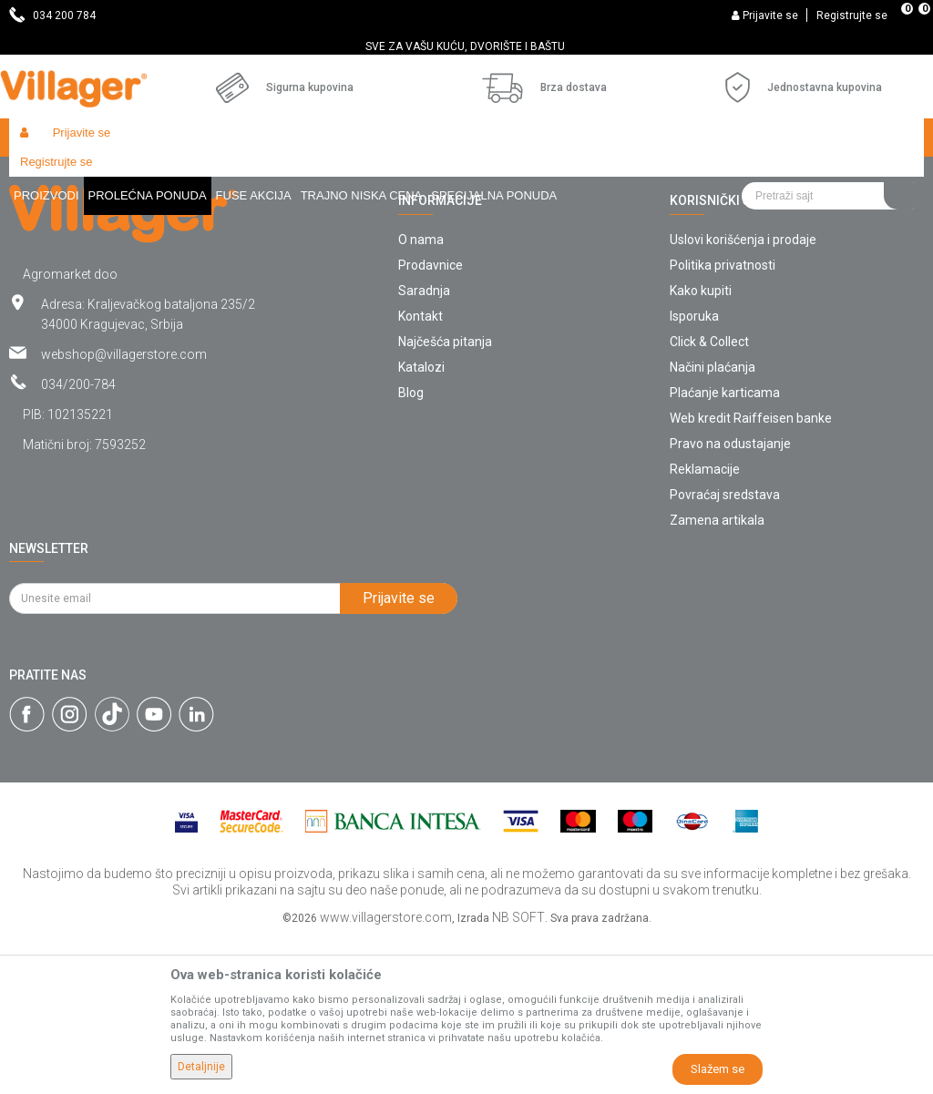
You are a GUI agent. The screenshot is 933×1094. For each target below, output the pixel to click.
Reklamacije (705, 626)
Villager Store (44, 176)
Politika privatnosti (722, 421)
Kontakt (420, 472)
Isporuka (694, 472)
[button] (833, 137)
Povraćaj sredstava (725, 651)
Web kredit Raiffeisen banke (751, 574)
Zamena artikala (717, 677)
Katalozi (421, 523)
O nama (421, 396)
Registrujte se (851, 15)
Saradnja (424, 447)
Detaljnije (201, 1066)
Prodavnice (430, 421)
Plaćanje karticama (725, 549)
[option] (466, 46)
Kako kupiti (701, 447)
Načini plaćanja (712, 523)
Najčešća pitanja (445, 498)
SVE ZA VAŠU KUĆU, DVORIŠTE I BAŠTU (465, 46)
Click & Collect (709, 498)
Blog (411, 549)
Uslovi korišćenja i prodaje (743, 396)
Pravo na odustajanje (730, 600)
